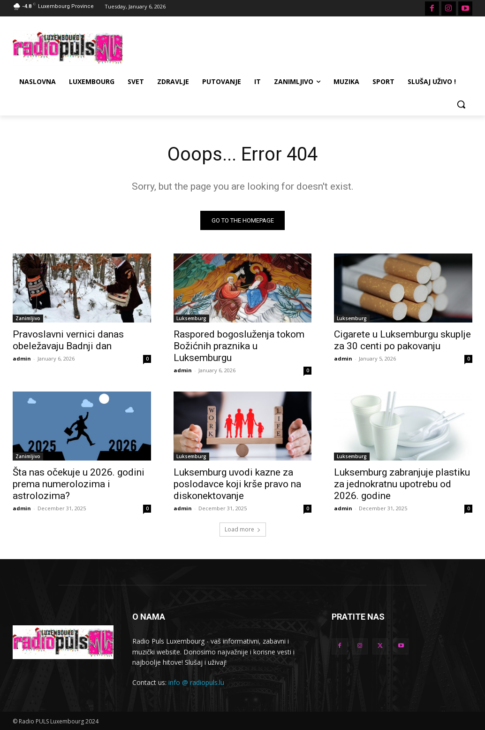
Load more (243, 529)
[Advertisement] (232, 46)
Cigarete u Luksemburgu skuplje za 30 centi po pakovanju (402, 340)
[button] (461, 104)
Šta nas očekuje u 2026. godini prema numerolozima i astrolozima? (78, 484)
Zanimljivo (27, 318)
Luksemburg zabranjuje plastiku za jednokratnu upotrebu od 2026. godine (402, 484)
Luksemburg (191, 318)
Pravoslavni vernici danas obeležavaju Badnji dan (68, 340)
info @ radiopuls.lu (196, 682)
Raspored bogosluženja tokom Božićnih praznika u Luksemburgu (239, 346)
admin (22, 358)
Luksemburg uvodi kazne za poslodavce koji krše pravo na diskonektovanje (237, 484)
